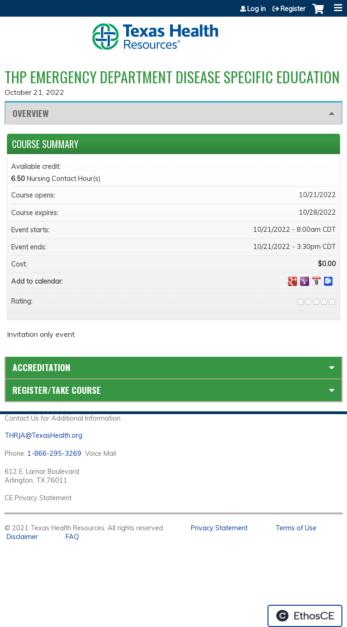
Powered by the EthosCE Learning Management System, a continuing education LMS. (305, 616)
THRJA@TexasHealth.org (43, 435)
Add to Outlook (328, 281)
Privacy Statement (219, 528)
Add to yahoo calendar (304, 281)
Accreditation (41, 367)
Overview (30, 113)
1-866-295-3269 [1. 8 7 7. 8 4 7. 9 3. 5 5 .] (54, 453)
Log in (256, 9)
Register (292, 9)
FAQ (72, 537)
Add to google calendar (292, 281)
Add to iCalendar (316, 281)
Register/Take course (56, 390)
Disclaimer (22, 537)
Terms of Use (296, 528)
